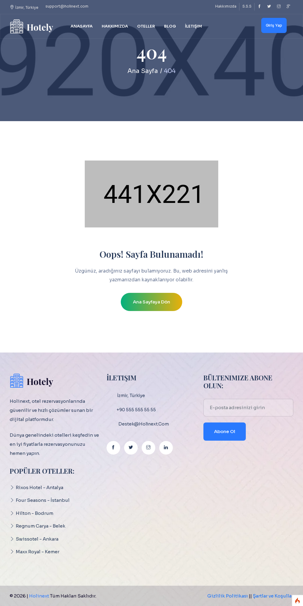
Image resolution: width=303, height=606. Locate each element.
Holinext (39, 596)
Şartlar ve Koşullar (273, 596)
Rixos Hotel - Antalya (39, 487)
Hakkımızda (225, 6)
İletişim (193, 26)
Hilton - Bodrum (34, 513)
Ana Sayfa (142, 71)
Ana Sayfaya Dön (151, 302)
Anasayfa (82, 26)
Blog (170, 26)
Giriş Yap (274, 25)
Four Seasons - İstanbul (43, 500)
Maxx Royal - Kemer (37, 552)
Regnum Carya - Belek (40, 526)
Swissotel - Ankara (37, 539)
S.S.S (247, 6)
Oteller (146, 26)
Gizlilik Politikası (227, 596)
